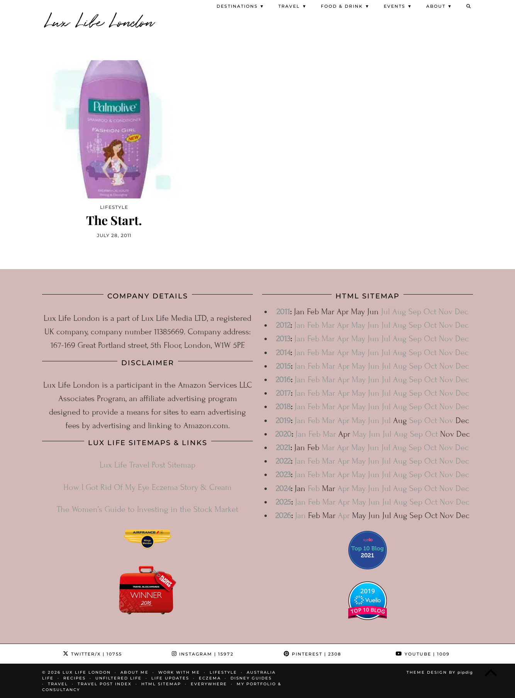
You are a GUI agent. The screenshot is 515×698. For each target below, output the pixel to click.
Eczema (210, 677)
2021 (283, 447)
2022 (283, 461)
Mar (328, 325)
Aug (399, 311)
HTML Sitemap (161, 683)
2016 (283, 379)
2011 (283, 311)
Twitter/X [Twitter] (92, 653)
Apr (343, 325)
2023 (283, 474)
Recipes (74, 677)
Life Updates (170, 677)
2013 (283, 338)
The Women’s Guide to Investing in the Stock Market (147, 509)
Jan (299, 325)
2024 (283, 488)
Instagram (203, 653)
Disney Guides (251, 677)
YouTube (423, 653)
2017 (283, 393)
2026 (283, 515)
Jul (385, 311)
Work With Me (179, 671)
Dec (461, 311)
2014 (283, 352)
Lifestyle (223, 671)
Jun (373, 325)
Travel (58, 683)
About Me (134, 671)
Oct (430, 311)
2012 (283, 325)
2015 (283, 366)
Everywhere (209, 683)
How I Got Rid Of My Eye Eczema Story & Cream (147, 486)
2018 (283, 406)
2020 (283, 434)
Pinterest (312, 653)
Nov (445, 311)
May (358, 325)
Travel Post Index (105, 683)
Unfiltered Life (118, 677)
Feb (313, 325)
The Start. (114, 219)
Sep (414, 311)
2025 (283, 502)
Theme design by (440, 671)
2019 (283, 420)
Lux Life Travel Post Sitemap (147, 464)
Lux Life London (100, 20)
